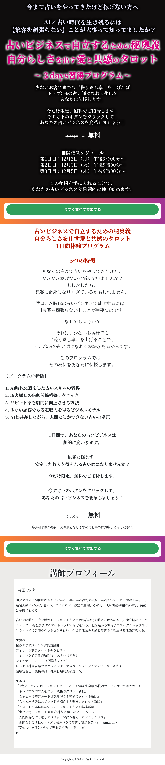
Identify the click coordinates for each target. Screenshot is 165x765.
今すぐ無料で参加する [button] (82, 209)
